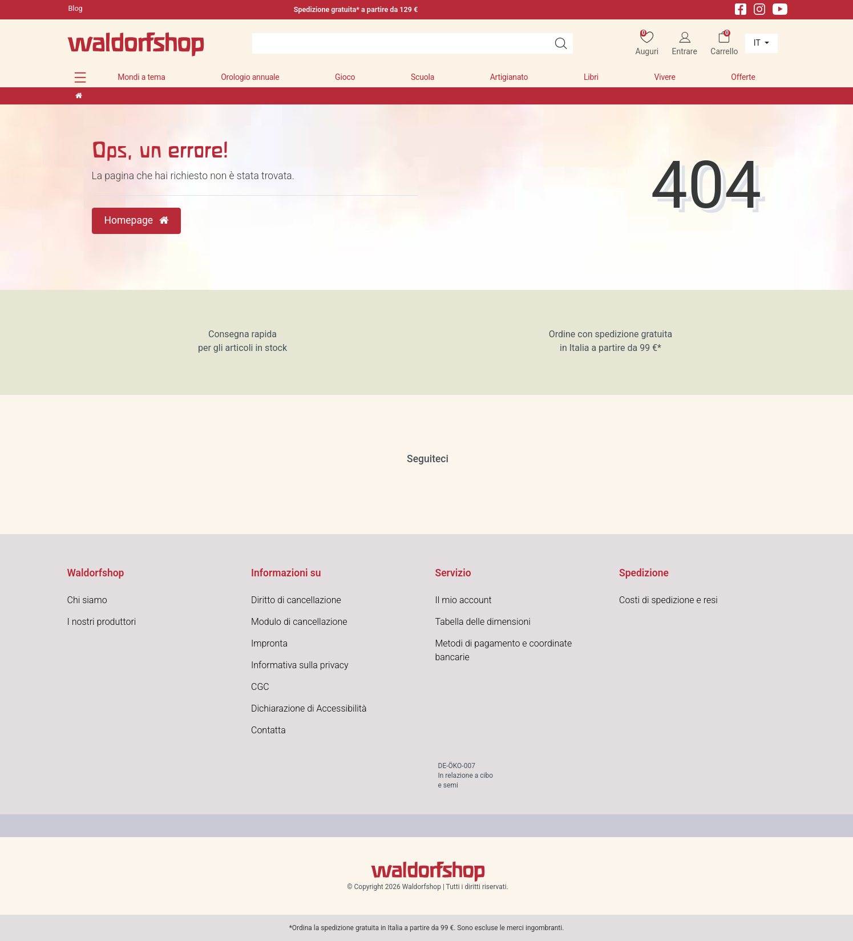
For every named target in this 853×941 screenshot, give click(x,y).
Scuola (422, 77)
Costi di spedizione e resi (668, 600)
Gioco (345, 77)
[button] (80, 77)
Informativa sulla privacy (300, 665)
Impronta (269, 643)
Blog (75, 8)
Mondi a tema (141, 77)
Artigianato (509, 77)
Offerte (743, 77)
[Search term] (400, 43)
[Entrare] (684, 43)
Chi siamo (87, 600)
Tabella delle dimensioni (483, 621)
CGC (260, 686)
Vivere (664, 77)
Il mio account (463, 600)
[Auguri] (647, 43)
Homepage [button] (136, 220)
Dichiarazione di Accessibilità (309, 708)
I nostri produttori (101, 621)
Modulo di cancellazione (299, 621)
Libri (591, 77)
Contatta (268, 730)
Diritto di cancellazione (296, 600)
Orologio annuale (250, 77)
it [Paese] (758, 42)
